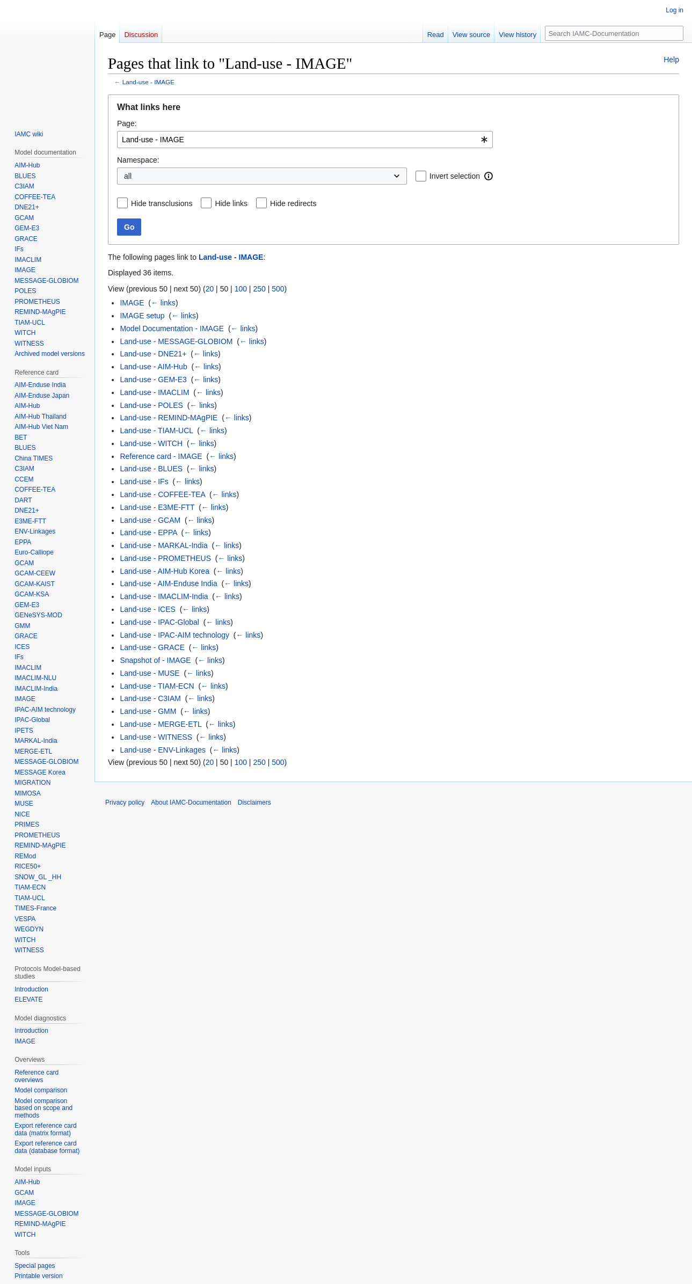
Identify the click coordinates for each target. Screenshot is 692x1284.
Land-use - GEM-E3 (153, 379)
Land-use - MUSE (149, 673)
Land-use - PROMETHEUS (165, 558)
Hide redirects (293, 203)
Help (671, 59)
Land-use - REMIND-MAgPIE (168, 417)
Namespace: (138, 160)
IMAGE (132, 302)
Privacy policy (124, 802)
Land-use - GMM (148, 711)
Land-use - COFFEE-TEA (162, 494)
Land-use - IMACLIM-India (164, 596)
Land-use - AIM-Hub (153, 366)
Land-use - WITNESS (156, 737)
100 (241, 288)
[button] (488, 176)
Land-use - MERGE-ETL (160, 724)
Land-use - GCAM (150, 520)
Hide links (231, 203)
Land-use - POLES (151, 405)
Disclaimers (254, 802)
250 (259, 288)
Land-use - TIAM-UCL (156, 430)
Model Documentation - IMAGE (172, 328)
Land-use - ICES (148, 609)
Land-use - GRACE (152, 647)
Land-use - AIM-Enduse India (168, 583)
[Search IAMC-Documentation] (614, 33)
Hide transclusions (161, 203)
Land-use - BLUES (151, 468)
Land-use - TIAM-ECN (157, 686)
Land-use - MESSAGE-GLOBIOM (176, 341)
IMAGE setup (142, 315)
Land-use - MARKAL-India (163, 545)
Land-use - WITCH (151, 443)
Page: (127, 123)
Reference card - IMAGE (161, 456)
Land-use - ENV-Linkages (163, 750)
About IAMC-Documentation (191, 802)
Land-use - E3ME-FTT (157, 507)
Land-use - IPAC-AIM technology (174, 635)
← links (163, 302)
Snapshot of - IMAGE (155, 660)
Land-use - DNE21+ (153, 353)
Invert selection (454, 176)
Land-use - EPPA (148, 532)
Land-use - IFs (144, 481)
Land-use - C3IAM (150, 698)
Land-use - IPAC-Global (159, 622)
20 (210, 288)
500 (278, 288)
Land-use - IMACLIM (154, 392)
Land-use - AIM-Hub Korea (164, 571)
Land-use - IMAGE (148, 81)
